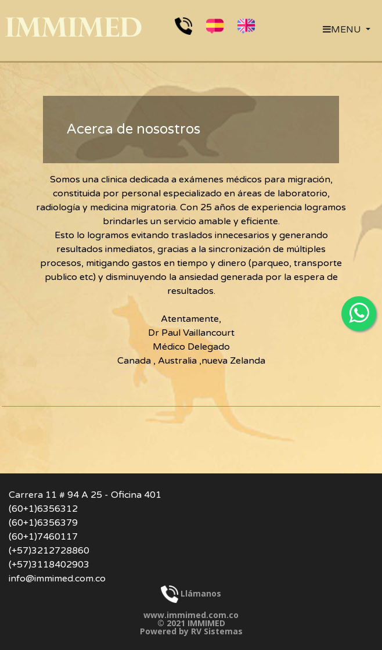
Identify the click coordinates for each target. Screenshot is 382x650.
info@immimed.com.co (57, 578)
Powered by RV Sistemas (191, 631)
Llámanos (191, 593)
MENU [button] (343, 29)
